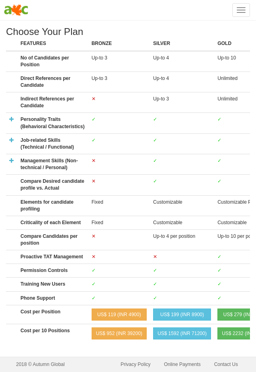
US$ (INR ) (119, 314)
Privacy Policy (136, 364)
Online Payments (182, 364)
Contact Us (226, 364)
